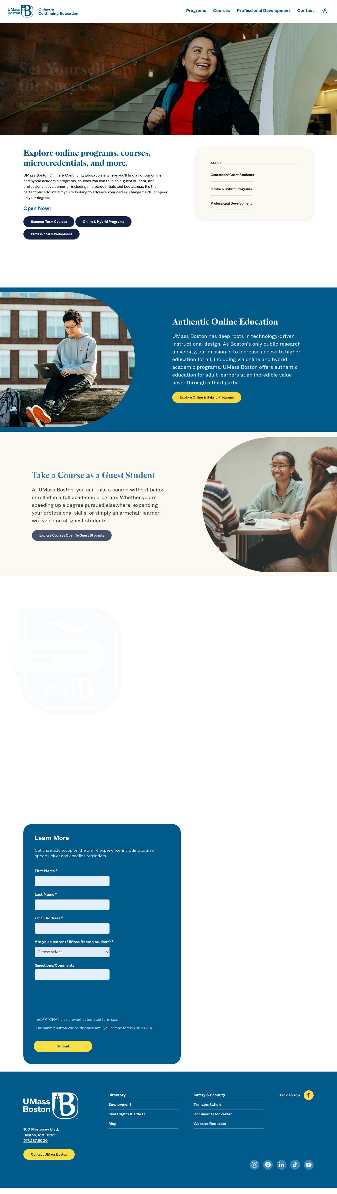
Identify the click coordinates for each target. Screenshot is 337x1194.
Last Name (44, 894)
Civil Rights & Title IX (127, 1114)
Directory (117, 1095)
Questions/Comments (54, 965)
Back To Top (289, 1095)
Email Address (47, 918)
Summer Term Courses (49, 221)
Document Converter (213, 1114)
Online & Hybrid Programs (103, 221)
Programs (196, 10)
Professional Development (263, 10)
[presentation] (69, 999)
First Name (45, 870)
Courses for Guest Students (232, 175)
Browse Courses (93, 99)
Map (112, 1123)
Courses (221, 10)
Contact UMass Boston (49, 1154)
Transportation (207, 1104)
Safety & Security (209, 1095)
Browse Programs (40, 99)
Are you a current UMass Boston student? (73, 941)
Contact (305, 10)
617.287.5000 (35, 1140)
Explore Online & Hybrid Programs (207, 400)
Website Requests (210, 1123)
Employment (119, 1104)
